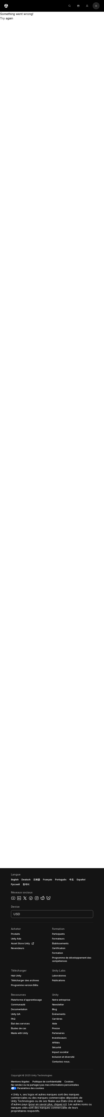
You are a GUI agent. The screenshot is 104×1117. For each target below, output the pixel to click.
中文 (71, 879)
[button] (52, 992)
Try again (6, 18)
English (15, 879)
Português (60, 879)
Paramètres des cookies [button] (30, 1088)
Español (81, 879)
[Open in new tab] (32, 943)
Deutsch (25, 879)
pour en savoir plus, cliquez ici (47, 1104)
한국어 (26, 884)
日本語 (36, 879)
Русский (15, 884)
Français (47, 879)
